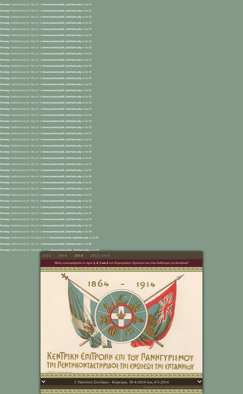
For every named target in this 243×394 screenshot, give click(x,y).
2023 (46, 255)
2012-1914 (100, 255)
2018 (62, 255)
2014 (78, 255)
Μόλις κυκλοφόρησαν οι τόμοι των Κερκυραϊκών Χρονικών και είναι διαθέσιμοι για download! (121, 263)
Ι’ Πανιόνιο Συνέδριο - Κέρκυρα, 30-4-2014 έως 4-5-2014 (121, 382)
